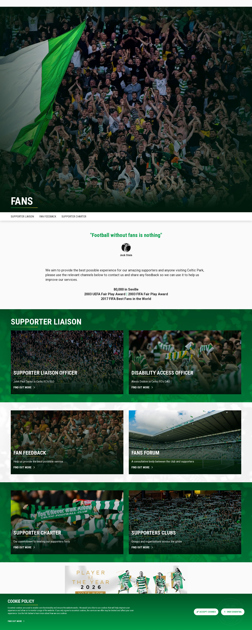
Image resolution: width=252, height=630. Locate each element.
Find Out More (16, 621)
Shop (104, 19)
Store (50, 3)
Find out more (24, 387)
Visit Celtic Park (121, 19)
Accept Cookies (206, 612)
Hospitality (61, 19)
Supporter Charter (74, 216)
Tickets (33, 3)
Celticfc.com (12, 3)
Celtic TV (68, 3)
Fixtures (78, 19)
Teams (92, 19)
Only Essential (233, 612)
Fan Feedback (47, 216)
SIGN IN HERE (240, 3)
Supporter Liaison (22, 216)
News (32, 19)
